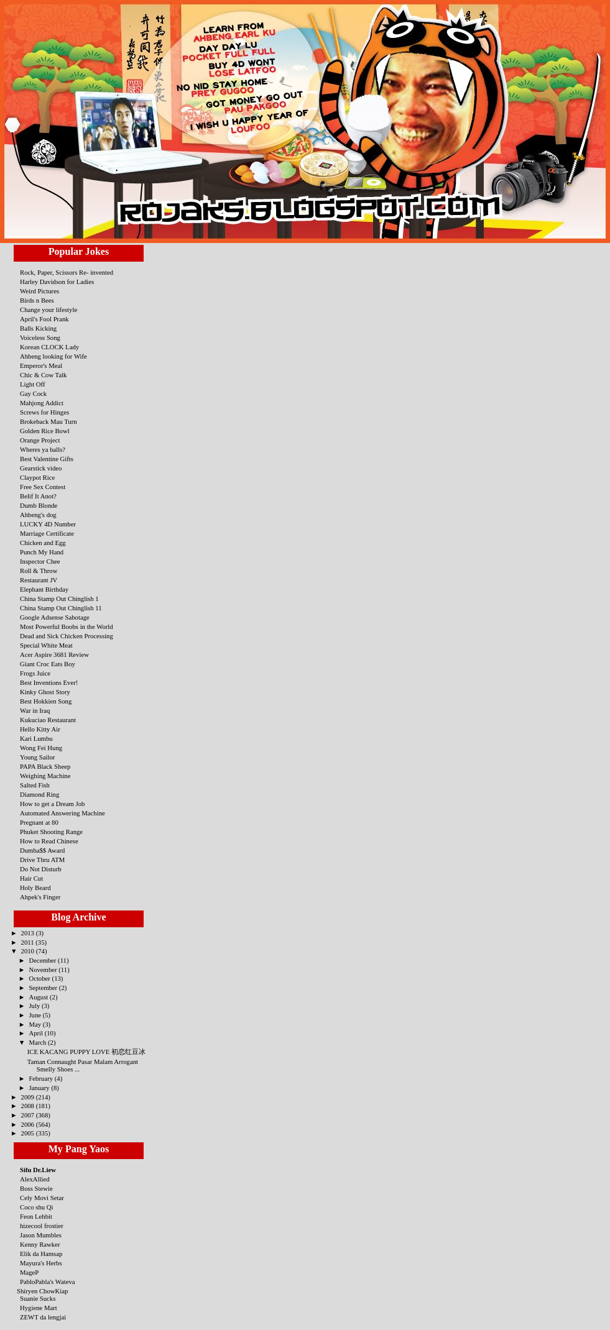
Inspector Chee (40, 561)
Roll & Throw (38, 570)
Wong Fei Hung (41, 747)
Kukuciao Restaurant (48, 719)
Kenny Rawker (40, 1244)
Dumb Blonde (38, 505)
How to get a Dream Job (52, 803)
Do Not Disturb (41, 869)
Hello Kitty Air (40, 729)
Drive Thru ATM (42, 859)
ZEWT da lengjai (43, 1317)
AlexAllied (35, 1179)
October (40, 978)
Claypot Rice (37, 477)
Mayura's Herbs (41, 1263)
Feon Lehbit (36, 1216)
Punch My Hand (41, 552)
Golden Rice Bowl (45, 430)
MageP (29, 1272)
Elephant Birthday (44, 589)
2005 (28, 1133)
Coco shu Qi (36, 1207)
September (43, 987)
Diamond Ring (39, 794)
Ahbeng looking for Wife (53, 356)
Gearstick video (41, 468)
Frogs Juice (35, 673)
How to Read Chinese (49, 841)
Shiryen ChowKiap (42, 1291)
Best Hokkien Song (46, 701)
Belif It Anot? (38, 496)
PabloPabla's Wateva (47, 1281)
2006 (28, 1124)
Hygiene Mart (38, 1307)
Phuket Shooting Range (51, 831)
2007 (28, 1115)
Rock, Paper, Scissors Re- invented (66, 272)
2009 (28, 1097)
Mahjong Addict (41, 402)
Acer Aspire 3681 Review (54, 654)
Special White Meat (46, 645)
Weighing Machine (45, 775)
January (40, 1087)
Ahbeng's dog (38, 514)
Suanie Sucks (37, 1298)
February (41, 1078)
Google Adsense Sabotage (55, 617)
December (43, 960)
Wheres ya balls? (42, 449)
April (36, 1033)
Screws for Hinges (44, 412)
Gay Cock (33, 393)
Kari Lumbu (36, 738)
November (43, 969)
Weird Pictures (39, 291)
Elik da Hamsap (41, 1253)
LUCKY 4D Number (48, 524)
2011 (28, 942)
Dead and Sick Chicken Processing (66, 636)
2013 (28, 933)
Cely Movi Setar (42, 1197)
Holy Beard (35, 887)
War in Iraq (35, 710)
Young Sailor (37, 757)
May (35, 1024)
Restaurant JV (38, 580)
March (38, 1042)
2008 (28, 1105)
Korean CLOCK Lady (49, 347)
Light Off (32, 384)
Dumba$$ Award (42, 850)
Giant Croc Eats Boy (47, 663)
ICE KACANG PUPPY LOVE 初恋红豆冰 (86, 1051)
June (35, 1015)
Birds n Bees (37, 300)
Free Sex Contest (42, 486)
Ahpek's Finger (40, 897)
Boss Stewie (36, 1188)
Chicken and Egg (43, 542)
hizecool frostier (41, 1225)
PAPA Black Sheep (45, 766)
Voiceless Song (40, 337)
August (39, 997)
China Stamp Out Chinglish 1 (59, 598)
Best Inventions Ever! (49, 682)
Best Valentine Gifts (46, 458)
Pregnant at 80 (39, 822)
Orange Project (40, 440)
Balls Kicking (38, 328)
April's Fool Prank (44, 319)
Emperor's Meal (41, 365)
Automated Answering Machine (62, 813)
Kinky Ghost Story (45, 691)
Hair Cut (31, 878)
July (35, 1005)
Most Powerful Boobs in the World (66, 626)
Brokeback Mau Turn (48, 421)
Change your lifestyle (48, 309)
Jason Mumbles (41, 1235)
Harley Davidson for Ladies (57, 281)
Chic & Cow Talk (43, 374)
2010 (28, 951)
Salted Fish (35, 785)
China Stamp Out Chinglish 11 (61, 608)
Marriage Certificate (47, 533)
